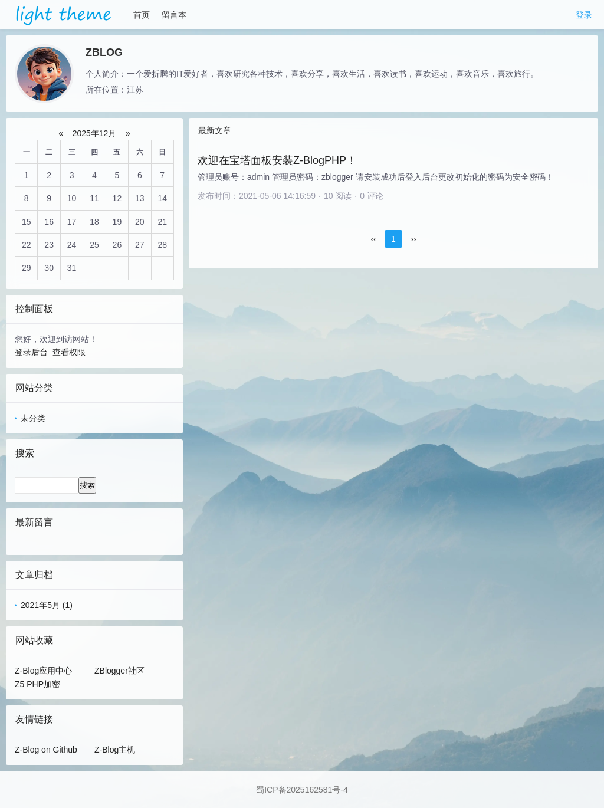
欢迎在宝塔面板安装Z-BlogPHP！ (277, 160)
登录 (584, 14)
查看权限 (69, 352)
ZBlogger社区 (119, 670)
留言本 (174, 14)
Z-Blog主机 (114, 749)
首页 (141, 14)
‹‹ (373, 239)
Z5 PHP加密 (37, 684)
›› (413, 239)
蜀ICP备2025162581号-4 (302, 789)
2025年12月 (94, 133)
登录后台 (31, 352)
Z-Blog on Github (46, 749)
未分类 (33, 418)
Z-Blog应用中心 (43, 670)
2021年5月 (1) (47, 605)
